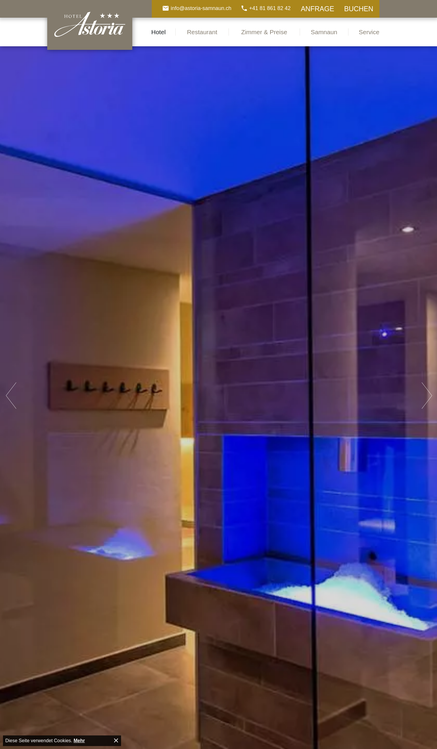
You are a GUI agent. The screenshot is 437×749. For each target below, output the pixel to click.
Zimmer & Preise (264, 32)
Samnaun (324, 32)
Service (369, 32)
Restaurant (202, 32)
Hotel (158, 32)
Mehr (79, 740)
